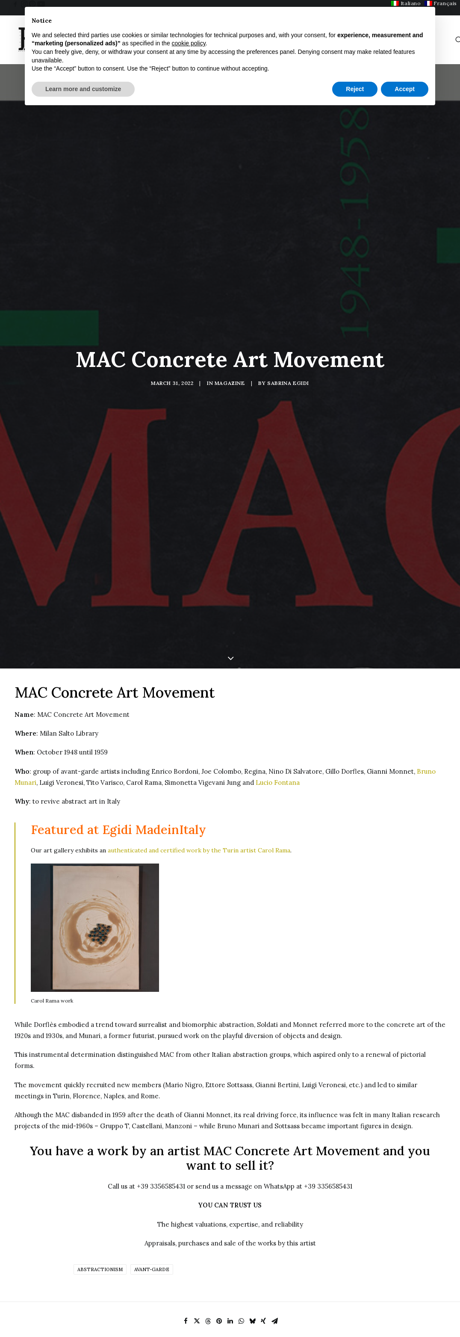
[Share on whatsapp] (241, 1212)
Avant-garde (151, 1160)
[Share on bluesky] (252, 1212)
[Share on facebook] (185, 1212)
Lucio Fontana (278, 673)
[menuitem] (15, 4)
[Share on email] (274, 1212)
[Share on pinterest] (219, 1212)
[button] (15, 4)
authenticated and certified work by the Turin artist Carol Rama (199, 741)
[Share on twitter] (197, 1212)
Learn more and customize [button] (83, 89)
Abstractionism (100, 1160)
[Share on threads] (208, 1212)
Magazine (230, 328)
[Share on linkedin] (230, 1212)
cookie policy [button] (189, 43)
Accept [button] (405, 89)
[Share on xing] (263, 1212)
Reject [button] (355, 89)
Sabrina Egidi (288, 328)
